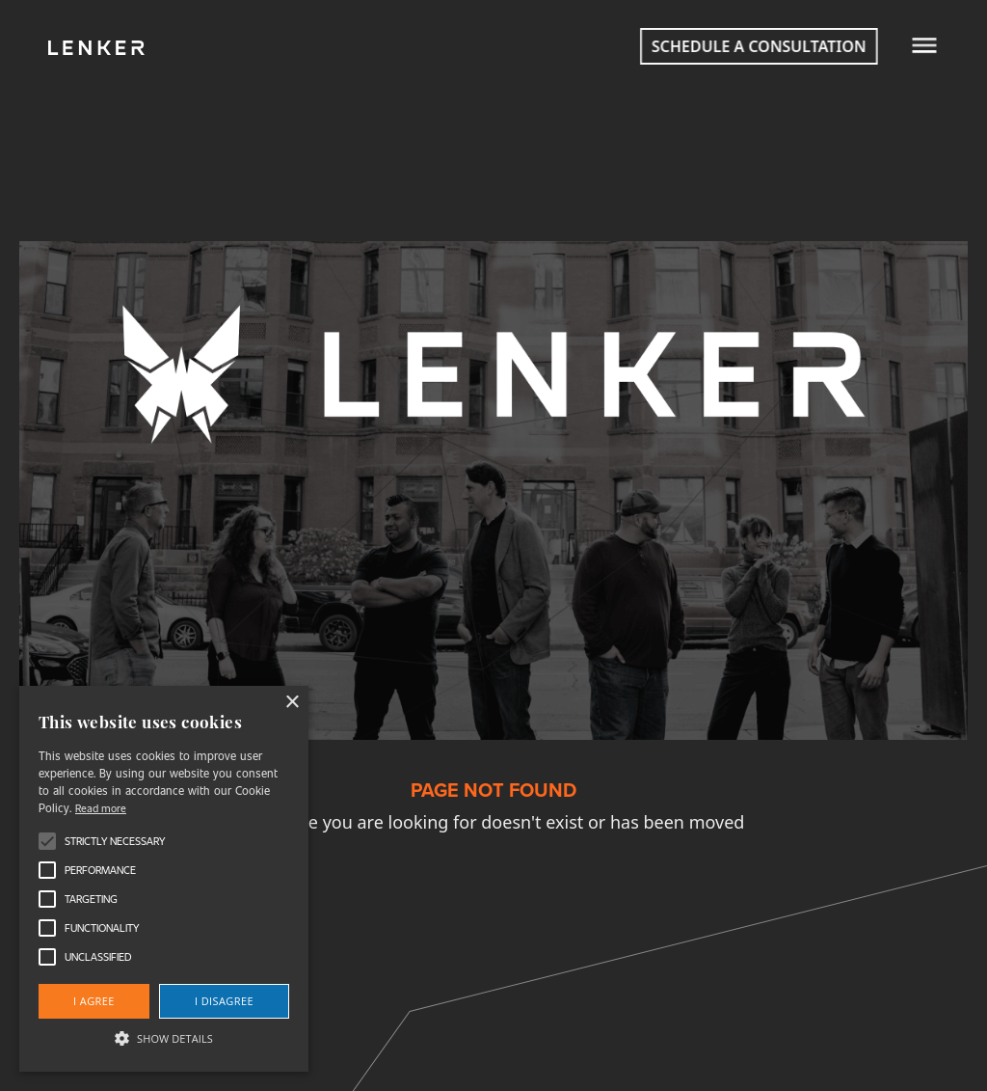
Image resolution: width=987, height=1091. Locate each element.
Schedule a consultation (743, 46)
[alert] (163, 879)
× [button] (291, 703)
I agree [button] (94, 1001)
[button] (164, 1038)
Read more (100, 808)
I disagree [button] (224, 1001)
